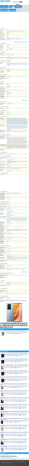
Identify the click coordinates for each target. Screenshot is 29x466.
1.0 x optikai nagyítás (9, 210)
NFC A (7, 170)
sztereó (8, 113)
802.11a (8, 167)
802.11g (14, 167)
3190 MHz (8, 62)
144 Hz (8, 96)
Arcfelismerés (19, 219)
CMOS (7, 231)
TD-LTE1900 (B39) (19, 122)
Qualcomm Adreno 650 (9, 103)
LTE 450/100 (20, 127)
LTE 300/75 (8, 127)
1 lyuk (7, 83)
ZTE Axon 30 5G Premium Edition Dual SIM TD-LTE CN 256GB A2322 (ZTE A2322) (13, 330)
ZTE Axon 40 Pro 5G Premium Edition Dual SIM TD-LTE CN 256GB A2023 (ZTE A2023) (13, 358)
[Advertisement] (14, 19)
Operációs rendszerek (4, 9)
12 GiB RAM (8, 71)
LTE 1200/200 (16, 128)
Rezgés (17, 131)
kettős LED (8, 216)
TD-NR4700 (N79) (22, 123)
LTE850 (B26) (19, 121)
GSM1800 (14, 118)
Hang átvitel (8, 131)
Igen (7, 276)
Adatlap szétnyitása (25, 100)
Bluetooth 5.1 (8, 166)
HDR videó (17, 257)
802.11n (17, 167)
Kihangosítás (19, 131)
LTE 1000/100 (11, 128)
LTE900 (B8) (22, 120)
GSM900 (11, 118)
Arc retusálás (13, 220)
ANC (22, 131)
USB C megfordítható (9, 163)
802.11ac (21, 167)
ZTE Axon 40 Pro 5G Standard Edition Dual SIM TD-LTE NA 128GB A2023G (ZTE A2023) (14, 364)
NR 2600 (23, 128)
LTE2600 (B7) (18, 120)
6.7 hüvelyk (8, 85)
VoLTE (7, 132)
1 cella (7, 284)
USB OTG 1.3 (21, 161)
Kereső (1, 7)
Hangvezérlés (8, 57)
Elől (7, 247)
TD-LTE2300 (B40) (24, 122)
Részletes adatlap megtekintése (4, 454)
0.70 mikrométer (9, 206)
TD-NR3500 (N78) (17, 123)
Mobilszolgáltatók (12, 9)
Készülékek (4, 5)
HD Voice (25, 131)
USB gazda (18, 161)
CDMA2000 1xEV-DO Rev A (10, 126)
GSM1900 (18, 118)
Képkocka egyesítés (9, 257)
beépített (8, 283)
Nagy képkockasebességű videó (16, 218)
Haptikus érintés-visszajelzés (10, 38)
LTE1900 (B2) (17, 119)
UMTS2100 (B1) (22, 118)
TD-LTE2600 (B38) (14, 122)
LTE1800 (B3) (22, 119)
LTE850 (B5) (14, 120)
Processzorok (18, 5)
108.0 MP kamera (9, 208)
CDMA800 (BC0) (9, 119)
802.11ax (24, 167)
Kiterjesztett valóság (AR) (19, 57)
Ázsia (7, 291)
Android (8, 53)
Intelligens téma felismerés (18, 230)
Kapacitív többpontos (9, 153)
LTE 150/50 (21, 126)
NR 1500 (20, 128)
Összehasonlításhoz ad (19, 333)
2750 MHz (8, 70)
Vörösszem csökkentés (9, 218)
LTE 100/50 (17, 126)
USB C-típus (8, 114)
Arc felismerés (11, 58)
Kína (7, 290)
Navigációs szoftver (13, 57)
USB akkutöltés (9, 161)
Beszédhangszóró (13, 131)
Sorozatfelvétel (23, 218)
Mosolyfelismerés (9, 220)
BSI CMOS (8, 204)
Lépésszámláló (8, 269)
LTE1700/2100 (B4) (9, 120)
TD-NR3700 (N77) (11, 123)
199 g (7, 49)
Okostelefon (8, 39)
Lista (7, 7)
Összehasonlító (4, 7)
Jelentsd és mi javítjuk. (10, 457)
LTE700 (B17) (11, 121)
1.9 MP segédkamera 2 (9, 233)
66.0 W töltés (8, 164)
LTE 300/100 (12, 127)
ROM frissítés (11, 5)
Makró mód (11, 219)
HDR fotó (8, 229)
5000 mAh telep (9, 285)
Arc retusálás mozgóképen (18, 220)
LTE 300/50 (24, 126)
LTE (14, 126)
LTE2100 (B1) (13, 119)
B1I (7, 198)
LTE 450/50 (16, 127)
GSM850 (8, 118)
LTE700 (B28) (23, 121)
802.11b (11, 167)
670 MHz (8, 104)
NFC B (10, 170)
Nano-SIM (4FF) (9, 130)
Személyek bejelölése (24, 219)
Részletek (13, 333)
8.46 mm (8, 47)
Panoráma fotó (15, 219)
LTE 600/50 (24, 127)
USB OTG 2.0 (25, 161)
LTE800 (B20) (15, 121)
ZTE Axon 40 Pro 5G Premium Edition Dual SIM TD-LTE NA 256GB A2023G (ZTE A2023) (14, 370)
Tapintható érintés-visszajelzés (18, 38)
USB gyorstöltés (13, 161)
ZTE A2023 (8, 37)
